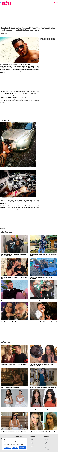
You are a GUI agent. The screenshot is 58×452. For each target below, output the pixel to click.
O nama (46, 439)
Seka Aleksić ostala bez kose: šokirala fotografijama (13, 431)
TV (45, 446)
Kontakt (32, 439)
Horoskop (47, 449)
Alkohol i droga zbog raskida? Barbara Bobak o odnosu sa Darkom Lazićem (14, 322)
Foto (32, 442)
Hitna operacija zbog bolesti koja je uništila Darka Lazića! (43, 300)
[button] (54, 3)
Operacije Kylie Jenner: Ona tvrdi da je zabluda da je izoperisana (42, 410)
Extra (46, 442)
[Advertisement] (29, 15)
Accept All (22, 447)
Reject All (15, 447)
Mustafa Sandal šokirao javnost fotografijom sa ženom (14, 364)
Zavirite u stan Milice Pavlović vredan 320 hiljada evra (43, 387)
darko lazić (3, 228)
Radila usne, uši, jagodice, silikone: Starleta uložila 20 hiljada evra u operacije (42, 432)
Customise (7, 447)
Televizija (32, 445)
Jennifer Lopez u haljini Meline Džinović (10, 387)
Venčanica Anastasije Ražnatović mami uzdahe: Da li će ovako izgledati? (14, 410)
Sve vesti (47, 441)
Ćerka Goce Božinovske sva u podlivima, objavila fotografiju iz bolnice (41, 365)
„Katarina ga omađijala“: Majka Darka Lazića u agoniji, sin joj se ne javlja (14, 278)
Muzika (32, 443)
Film (31, 441)
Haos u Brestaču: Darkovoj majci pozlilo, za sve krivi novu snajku (42, 278)
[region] (14, 444)
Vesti (32, 446)
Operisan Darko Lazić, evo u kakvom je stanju (12, 300)
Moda (46, 445)
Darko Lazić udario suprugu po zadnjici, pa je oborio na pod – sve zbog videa (14, 255)
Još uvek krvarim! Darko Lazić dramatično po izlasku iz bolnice (43, 255)
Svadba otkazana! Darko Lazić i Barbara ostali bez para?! (43, 321)
